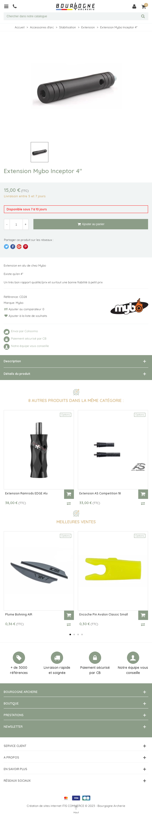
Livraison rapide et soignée (57, 670)
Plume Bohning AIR (18, 614)
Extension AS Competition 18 (100, 493)
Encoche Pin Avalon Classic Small (103, 614)
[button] (70, 634)
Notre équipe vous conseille (133, 670)
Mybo (19, 303)
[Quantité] (16, 224)
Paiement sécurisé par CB (95, 670)
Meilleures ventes (76, 521)
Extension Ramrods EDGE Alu (26, 493)
